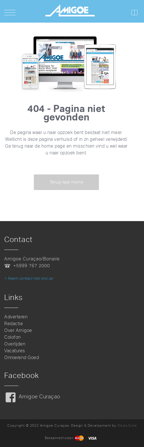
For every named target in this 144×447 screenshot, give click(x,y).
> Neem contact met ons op (28, 278)
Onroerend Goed (21, 357)
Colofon (12, 337)
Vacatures (14, 350)
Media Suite (127, 425)
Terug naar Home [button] (66, 182)
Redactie (13, 323)
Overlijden (14, 344)
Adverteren (16, 316)
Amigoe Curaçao (39, 396)
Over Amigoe (18, 330)
